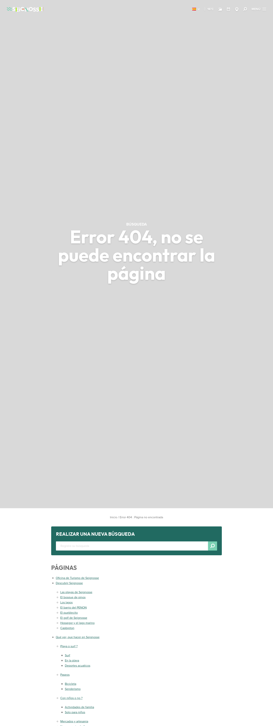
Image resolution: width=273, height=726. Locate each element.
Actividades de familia (79, 707)
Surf (67, 655)
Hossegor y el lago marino (77, 623)
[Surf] (220, 9)
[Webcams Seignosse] (237, 9)
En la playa (72, 660)
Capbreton (67, 628)
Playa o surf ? (69, 646)
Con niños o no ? (71, 698)
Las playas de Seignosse (76, 592)
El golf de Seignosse (73, 618)
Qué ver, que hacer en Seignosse (78, 637)
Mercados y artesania (74, 721)
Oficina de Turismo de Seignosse (77, 578)
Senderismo (73, 689)
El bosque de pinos (73, 597)
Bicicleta (70, 684)
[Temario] (228, 9)
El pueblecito (69, 612)
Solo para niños (75, 712)
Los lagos (66, 602)
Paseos (65, 675)
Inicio (113, 517)
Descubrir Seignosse (69, 583)
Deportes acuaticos (77, 665)
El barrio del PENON (73, 607)
